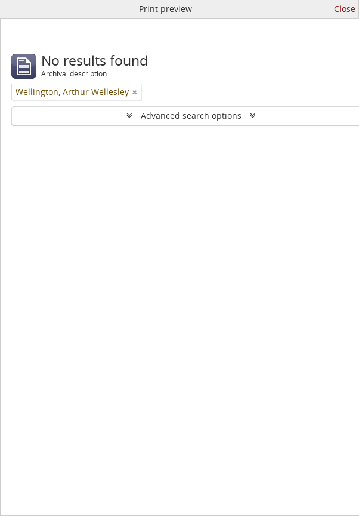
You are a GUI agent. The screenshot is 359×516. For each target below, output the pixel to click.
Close (344, 8)
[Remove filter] (134, 92)
